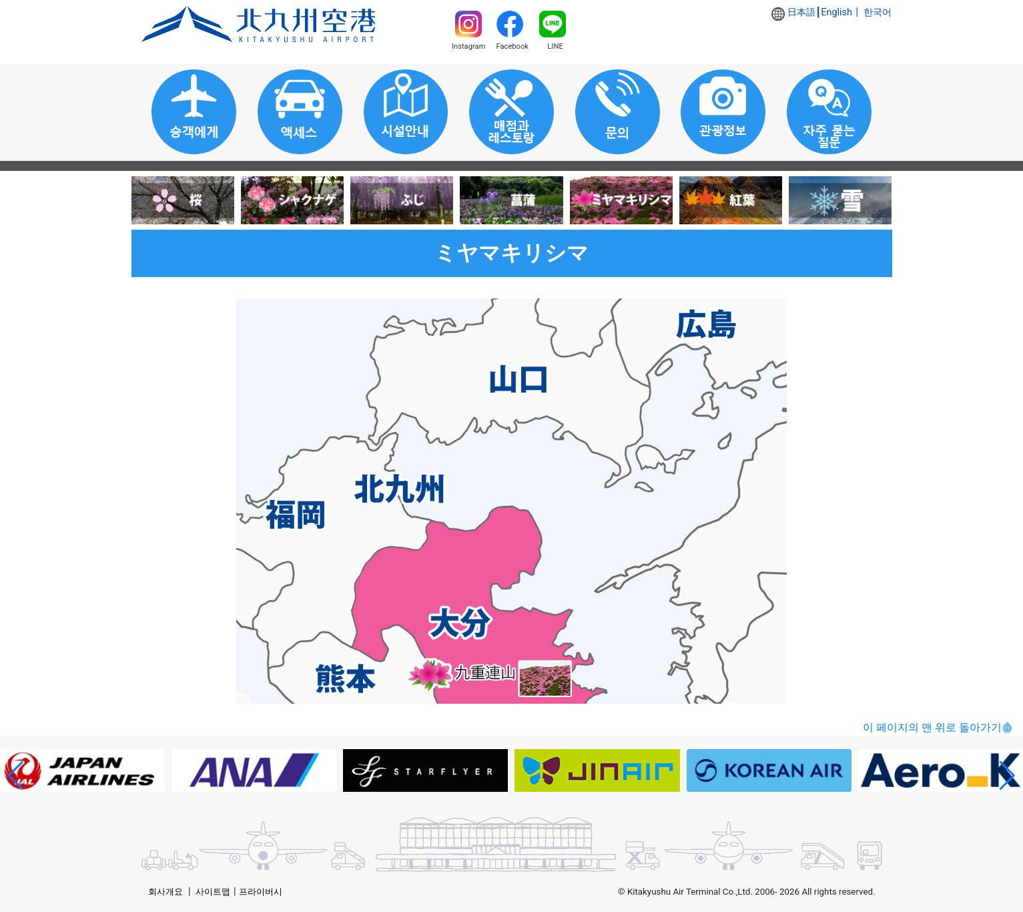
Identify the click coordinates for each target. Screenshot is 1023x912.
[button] (16, 775)
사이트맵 (213, 892)
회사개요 (165, 892)
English (836, 12)
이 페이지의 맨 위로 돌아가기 (932, 727)
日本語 (801, 12)
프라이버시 (260, 892)
